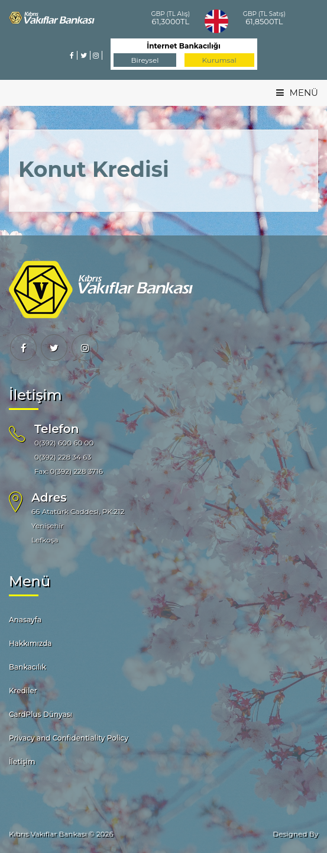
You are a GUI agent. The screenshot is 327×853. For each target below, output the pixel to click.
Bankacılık (27, 667)
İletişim (22, 761)
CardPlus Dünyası (40, 714)
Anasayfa (25, 619)
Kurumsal (219, 60)
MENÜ (297, 92)
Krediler (23, 690)
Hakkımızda (30, 643)
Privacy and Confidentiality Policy (68, 738)
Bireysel (145, 60)
